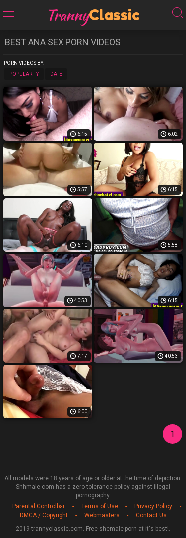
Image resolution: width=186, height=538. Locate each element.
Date (56, 74)
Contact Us (151, 515)
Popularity (24, 74)
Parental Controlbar (38, 506)
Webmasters (102, 515)
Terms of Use (99, 506)
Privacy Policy (153, 506)
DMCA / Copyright (44, 515)
